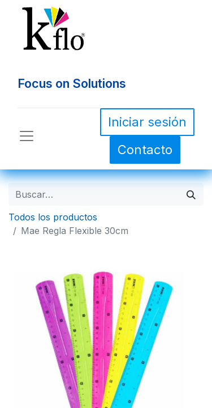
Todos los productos (52, 217)
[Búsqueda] (191, 194)
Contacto (145, 149)
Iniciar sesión (147, 121)
